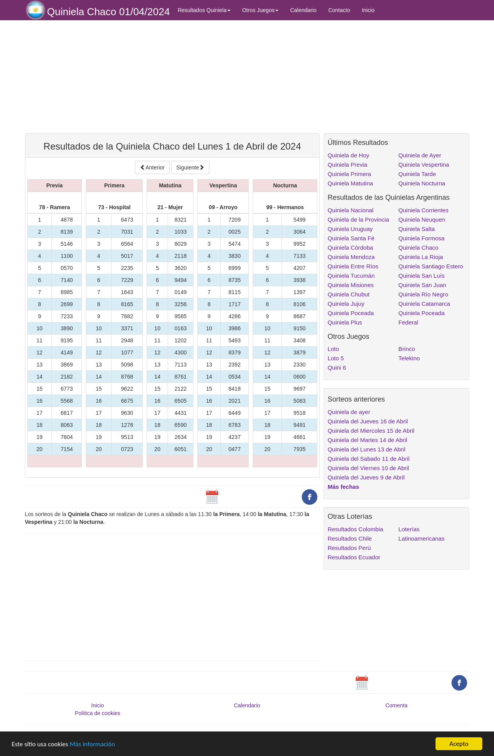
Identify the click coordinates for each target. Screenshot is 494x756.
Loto (333, 348)
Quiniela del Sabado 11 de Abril (368, 458)
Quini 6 (337, 367)
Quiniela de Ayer (419, 155)
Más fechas (343, 486)
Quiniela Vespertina (423, 164)
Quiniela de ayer (349, 412)
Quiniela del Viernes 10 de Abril (368, 468)
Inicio (368, 10)
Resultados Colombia (355, 529)
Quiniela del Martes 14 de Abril (367, 440)
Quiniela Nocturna (421, 183)
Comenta (396, 705)
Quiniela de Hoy (348, 155)
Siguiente (190, 167)
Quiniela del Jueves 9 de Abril (366, 477)
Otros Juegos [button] (260, 10)
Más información (92, 744)
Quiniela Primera (349, 174)
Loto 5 (336, 358)
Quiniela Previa (347, 164)
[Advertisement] (172, 76)
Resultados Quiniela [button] (204, 10)
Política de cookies (97, 713)
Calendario (303, 10)
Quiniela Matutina (350, 183)
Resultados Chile (350, 538)
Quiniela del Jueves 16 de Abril (368, 421)
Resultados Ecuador (354, 557)
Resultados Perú (349, 548)
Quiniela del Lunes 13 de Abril (366, 449)
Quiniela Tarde (417, 174)
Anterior (152, 167)
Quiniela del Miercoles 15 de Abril (371, 430)
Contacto (339, 10)
